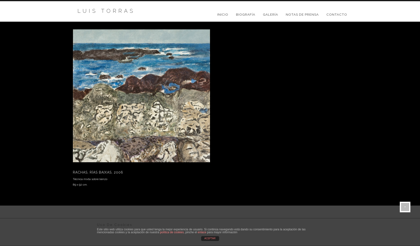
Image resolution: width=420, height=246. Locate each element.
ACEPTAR (210, 238)
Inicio (222, 14)
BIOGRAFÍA (245, 14)
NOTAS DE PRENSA (302, 14)
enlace (202, 232)
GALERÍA (270, 14)
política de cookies (172, 232)
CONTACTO (336, 14)
